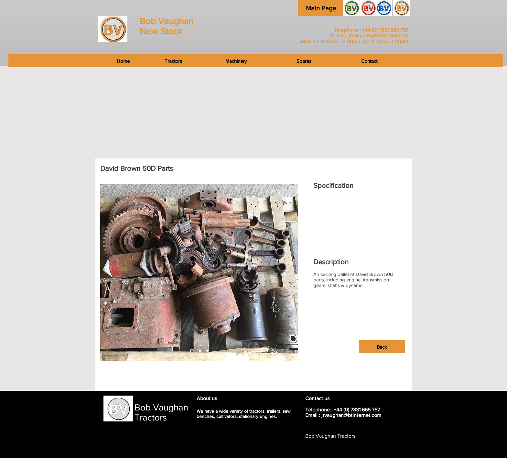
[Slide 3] (200, 351)
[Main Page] (321, 8)
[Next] (289, 272)
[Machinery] (236, 60)
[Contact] (422, 60)
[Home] (74, 60)
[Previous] (109, 272)
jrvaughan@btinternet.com (378, 35)
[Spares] (304, 60)
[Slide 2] (192, 351)
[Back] (382, 346)
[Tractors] (173, 60)
